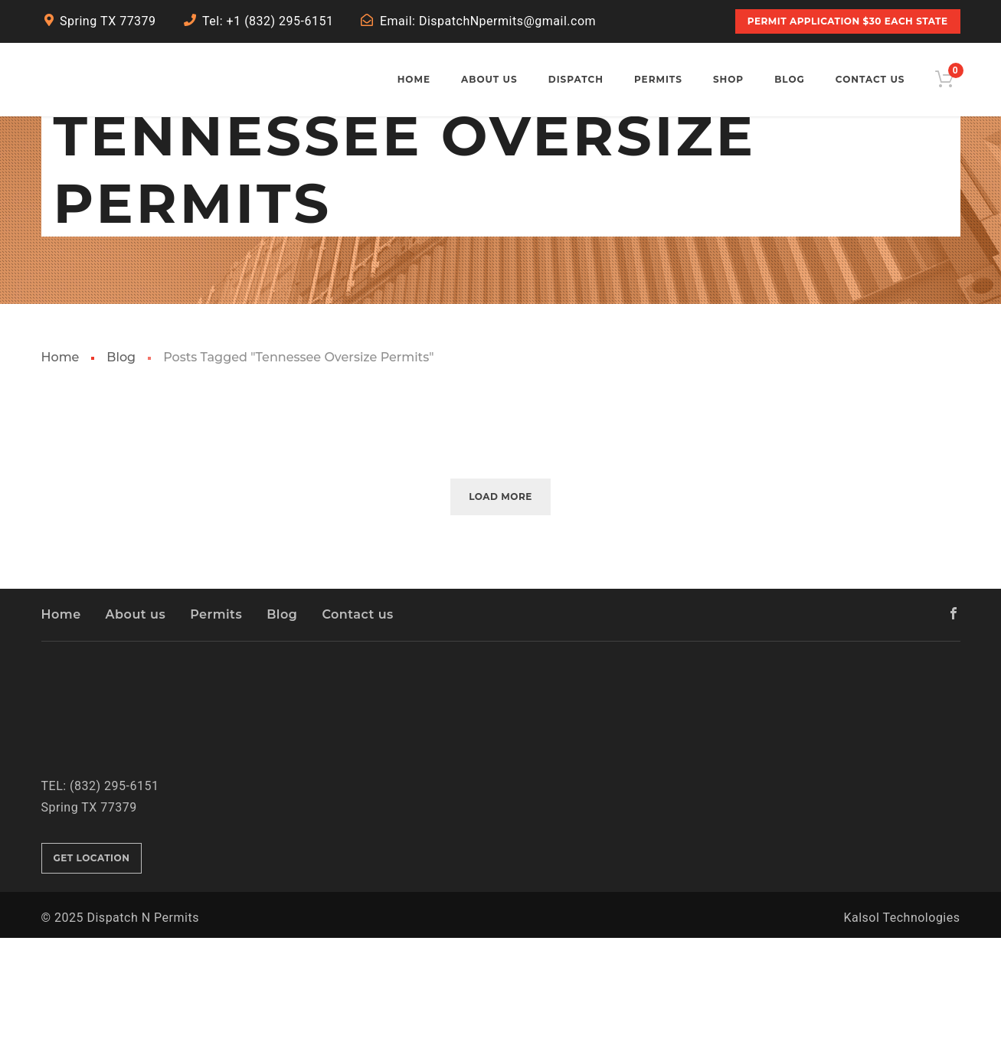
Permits (216, 717)
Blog (121, 460)
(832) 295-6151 (114, 889)
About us (136, 717)
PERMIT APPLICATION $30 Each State (847, 21)
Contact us (357, 717)
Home (60, 460)
